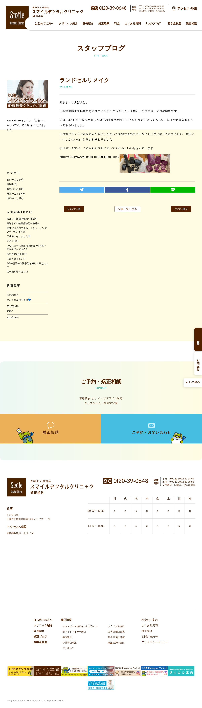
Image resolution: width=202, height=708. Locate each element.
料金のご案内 (150, 619)
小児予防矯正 (69, 642)
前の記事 (73, 209)
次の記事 (181, 209)
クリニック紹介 (68, 23)
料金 (117, 23)
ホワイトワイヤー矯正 (74, 631)
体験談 (10, 184)
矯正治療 (103, 23)
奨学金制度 (174, 23)
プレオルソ (68, 648)
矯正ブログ (40, 636)
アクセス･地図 (187, 8)
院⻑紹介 (88, 23)
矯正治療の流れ (116, 642)
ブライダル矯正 (116, 626)
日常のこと (12, 193)
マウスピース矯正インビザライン (80, 626)
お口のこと (12, 179)
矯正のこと (12, 198)
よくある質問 (133, 23)
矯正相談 (191, 23)
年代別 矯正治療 (116, 637)
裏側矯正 (67, 637)
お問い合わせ (150, 636)
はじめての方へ (44, 23)
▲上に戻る (192, 382)
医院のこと (12, 189)
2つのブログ (153, 23)
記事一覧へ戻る (127, 209)
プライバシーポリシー (155, 642)
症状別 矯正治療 (116, 631)
